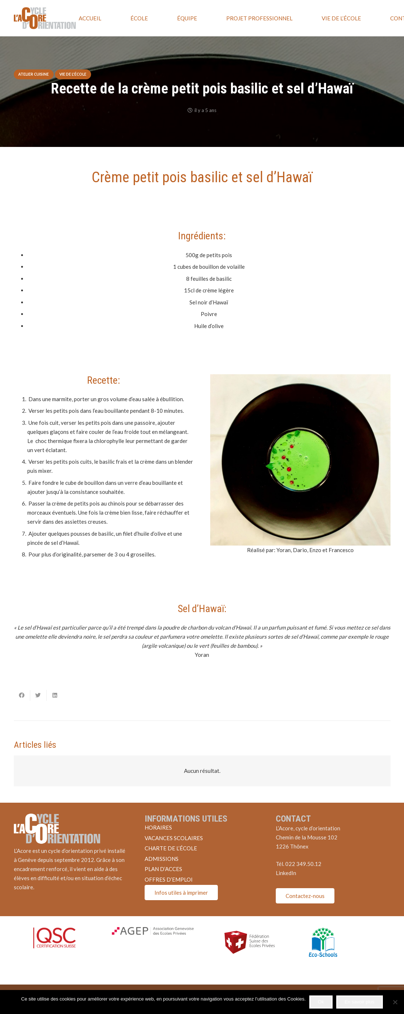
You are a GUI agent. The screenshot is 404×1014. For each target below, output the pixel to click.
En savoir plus (359, 1002)
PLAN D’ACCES (163, 869)
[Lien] (45, 18)
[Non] (395, 1002)
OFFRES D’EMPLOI (169, 879)
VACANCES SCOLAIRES (174, 838)
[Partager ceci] (22, 695)
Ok (321, 1002)
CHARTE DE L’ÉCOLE (171, 848)
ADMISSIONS (162, 858)
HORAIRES (158, 827)
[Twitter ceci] (38, 695)
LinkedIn (286, 873)
